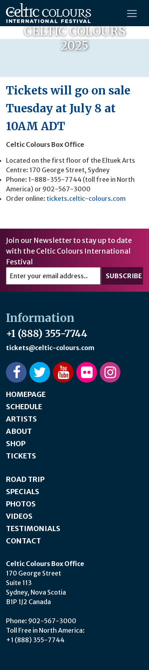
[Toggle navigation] (132, 13)
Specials (22, 491)
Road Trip (25, 479)
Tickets (21, 455)
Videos (19, 516)
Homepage (26, 394)
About (19, 431)
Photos (21, 503)
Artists (21, 419)
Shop (15, 443)
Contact (23, 540)
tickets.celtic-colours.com (86, 198)
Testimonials (33, 528)
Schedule (24, 406)
